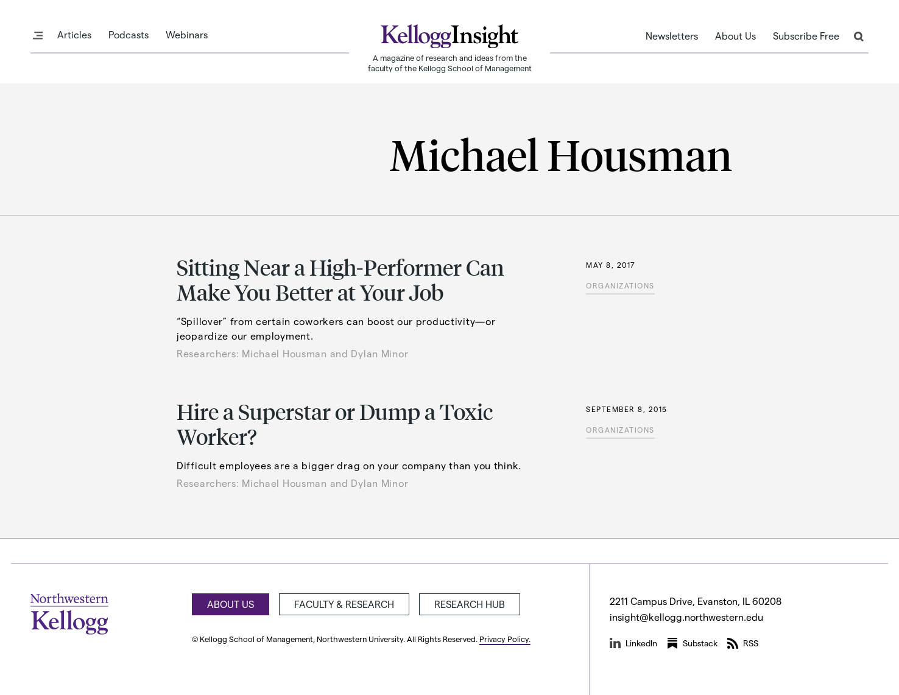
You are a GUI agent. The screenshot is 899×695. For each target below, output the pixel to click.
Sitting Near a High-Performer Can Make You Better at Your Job (340, 279)
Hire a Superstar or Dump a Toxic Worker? (335, 423)
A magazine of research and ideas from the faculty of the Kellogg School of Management (450, 62)
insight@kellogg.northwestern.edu (686, 617)
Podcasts (128, 34)
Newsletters (672, 35)
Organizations (620, 285)
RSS (742, 643)
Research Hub (469, 604)
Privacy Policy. (505, 638)
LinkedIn (633, 643)
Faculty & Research (344, 604)
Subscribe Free (806, 35)
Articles (74, 34)
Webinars (187, 34)
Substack (692, 643)
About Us (735, 35)
